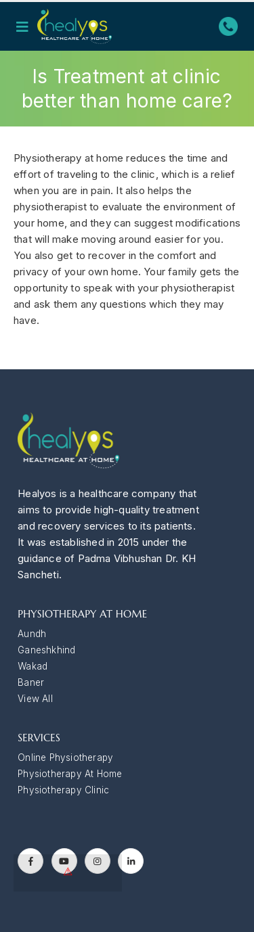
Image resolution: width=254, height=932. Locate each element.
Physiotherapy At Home (70, 773)
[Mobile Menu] (26, 26)
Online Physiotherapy (65, 757)
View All (35, 698)
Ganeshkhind (46, 650)
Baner (31, 682)
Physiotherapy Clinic (63, 790)
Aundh (32, 633)
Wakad (32, 666)
